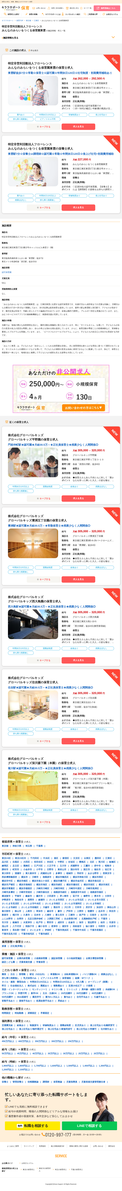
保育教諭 (57, 1082)
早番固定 (45, 1013)
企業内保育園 (23, 958)
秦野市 (86, 896)
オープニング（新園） (99, 982)
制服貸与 (34, 1025)
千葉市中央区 (79, 930)
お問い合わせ (41, 8)
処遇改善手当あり (45, 1001)
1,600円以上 (56, 1066)
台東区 (87, 858)
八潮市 (48, 915)
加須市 (99, 907)
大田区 (26, 862)
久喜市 (26, 915)
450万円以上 (8, 1041)
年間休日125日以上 (39, 982)
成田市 (61, 922)
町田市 (16, 869)
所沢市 (89, 907)
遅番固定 (32, 1013)
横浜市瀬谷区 (72, 884)
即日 (4, 985)
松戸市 (39, 922)
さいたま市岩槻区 (30, 907)
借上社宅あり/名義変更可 (102, 1025)
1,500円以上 (72, 1066)
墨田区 (98, 858)
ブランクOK (8, 993)
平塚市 (18, 896)
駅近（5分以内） (38, 974)
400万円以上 (24, 1041)
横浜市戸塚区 (8, 884)
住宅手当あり (83, 997)
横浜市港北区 (94, 881)
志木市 (101, 911)
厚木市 (97, 896)
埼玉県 (28, 846)
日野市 (50, 869)
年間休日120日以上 (62, 982)
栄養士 (5, 1082)
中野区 (61, 862)
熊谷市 (57, 907)
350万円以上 (41, 1041)
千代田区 (34, 858)
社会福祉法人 (16, 985)
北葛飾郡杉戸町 (89, 919)
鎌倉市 (28, 896)
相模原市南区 (96, 892)
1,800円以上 (24, 1066)
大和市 (108, 896)
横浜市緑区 (56, 884)
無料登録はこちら (108, 8)
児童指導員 (71, 1082)
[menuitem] (12, 15)
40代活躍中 (97, 993)
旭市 (81, 922)
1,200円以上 (8, 1069)
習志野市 (92, 922)
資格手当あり (25, 1001)
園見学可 (36, 997)
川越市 (46, 907)
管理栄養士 (18, 1082)
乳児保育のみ (29, 978)
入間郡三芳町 (53, 919)
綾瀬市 (41, 900)
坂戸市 (82, 915)
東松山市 (111, 907)
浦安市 (65, 926)
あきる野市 (93, 873)
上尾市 (28, 911)
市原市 (112, 922)
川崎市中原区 (75, 888)
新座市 (5, 915)
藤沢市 (39, 896)
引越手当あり (100, 997)
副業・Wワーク (82, 978)
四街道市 (77, 926)
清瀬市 (18, 873)
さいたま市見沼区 (10, 903)
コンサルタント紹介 (70, 14)
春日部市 (6, 911)
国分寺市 (75, 869)
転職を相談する (32, 1126)
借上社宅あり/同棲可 (86, 1029)
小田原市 (51, 896)
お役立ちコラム (110, 14)
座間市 (31, 900)
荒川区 (101, 862)
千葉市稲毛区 (27, 934)
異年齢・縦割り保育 (91, 989)
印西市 (101, 926)
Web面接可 (22, 997)
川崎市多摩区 (8, 892)
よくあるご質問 (13, 1146)
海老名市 (19, 900)
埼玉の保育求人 (61, 1169)
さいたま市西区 (56, 900)
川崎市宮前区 (25, 892)
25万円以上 (83, 1053)
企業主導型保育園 (94, 958)
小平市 (39, 869)
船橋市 (16, 922)
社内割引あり (107, 1029)
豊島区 (82, 862)
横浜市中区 (7, 881)
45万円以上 (22, 1053)
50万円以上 (7, 1053)
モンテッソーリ (39, 989)
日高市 (93, 915)
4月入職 (80, 982)
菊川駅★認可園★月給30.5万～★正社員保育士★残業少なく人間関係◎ (50, 768)
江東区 (108, 858)
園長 (4, 974)
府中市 (97, 866)
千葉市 (104, 919)
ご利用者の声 (91, 14)
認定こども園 (8, 962)
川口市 (67, 907)
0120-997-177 (58, 1134)
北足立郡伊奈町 (35, 919)
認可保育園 (6, 272)
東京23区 (6, 858)
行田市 (78, 907)
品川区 (5, 862)
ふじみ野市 (7, 919)
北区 (92, 862)
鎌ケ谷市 (42, 926)
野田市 (50, 922)
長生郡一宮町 (19, 930)
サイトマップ (29, 1146)
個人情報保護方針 (57, 1146)
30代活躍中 (81, 993)
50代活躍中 (7, 997)
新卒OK (34, 993)
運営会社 (111, 1146)
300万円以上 (57, 1041)
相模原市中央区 (78, 892)
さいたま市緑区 (9, 907)
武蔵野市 (75, 866)
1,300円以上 (105, 1066)
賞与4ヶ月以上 (52, 997)
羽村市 (80, 873)
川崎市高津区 (92, 888)
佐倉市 (71, 922)
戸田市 (69, 911)
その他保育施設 (74, 958)
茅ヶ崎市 (64, 896)
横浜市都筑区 (25, 888)
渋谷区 (50, 862)
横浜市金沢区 (77, 881)
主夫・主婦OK (50, 993)
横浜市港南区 (25, 884)
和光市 (112, 911)
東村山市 (62, 869)
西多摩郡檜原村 (9, 877)
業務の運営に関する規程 (78, 1146)
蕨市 (60, 911)
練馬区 (5, 866)
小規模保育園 (40, 958)
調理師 (46, 1082)
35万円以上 (53, 1053)
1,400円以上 (89, 1066)
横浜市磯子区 (60, 881)
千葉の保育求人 (77, 1169)
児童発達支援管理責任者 (93, 1082)
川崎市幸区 (59, 888)
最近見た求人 (74, 8)
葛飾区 (26, 866)
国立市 (86, 869)
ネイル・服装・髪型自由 (14, 982)
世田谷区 (38, 862)
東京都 (5, 846)
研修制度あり (49, 1025)
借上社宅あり (8, 1029)
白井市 (112, 926)
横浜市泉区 (104, 884)
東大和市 (6, 873)
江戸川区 (38, 866)
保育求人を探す (11, 14)
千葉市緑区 (43, 934)
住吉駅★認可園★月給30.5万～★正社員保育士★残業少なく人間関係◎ (50, 687)
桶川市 (16, 915)
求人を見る (78, 126)
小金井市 (27, 869)
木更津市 (27, 922)
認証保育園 (56, 958)
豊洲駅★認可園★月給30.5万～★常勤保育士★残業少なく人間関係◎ (49, 525)
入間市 (80, 911)
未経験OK (110, 989)
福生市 (97, 869)
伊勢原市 (6, 900)
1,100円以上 (24, 1069)
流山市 (5, 926)
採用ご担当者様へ (57, 8)
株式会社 (32, 985)
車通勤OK (55, 974)
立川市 (63, 866)
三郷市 (71, 915)
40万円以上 (38, 1053)
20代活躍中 (66, 993)
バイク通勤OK (90, 974)
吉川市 (104, 915)
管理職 (22, 974)
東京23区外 (20, 858)
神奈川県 (17, 846)
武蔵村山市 (46, 873)
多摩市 (59, 873)
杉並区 (71, 862)
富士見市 (59, 915)
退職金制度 (65, 1025)
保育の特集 (31, 14)
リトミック (72, 989)
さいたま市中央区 (32, 903)
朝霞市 (91, 911)
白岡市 (20, 919)
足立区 (16, 866)
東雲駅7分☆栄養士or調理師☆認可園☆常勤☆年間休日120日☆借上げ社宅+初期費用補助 (61, 153)
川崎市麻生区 (42, 892)
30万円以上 (68, 1053)
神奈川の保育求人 (45, 1169)
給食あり (21, 1025)
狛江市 (108, 869)
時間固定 (6, 1013)
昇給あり (62, 1001)
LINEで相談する (89, 1126)
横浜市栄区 (89, 884)
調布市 (5, 869)
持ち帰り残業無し (10, 978)
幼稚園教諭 (33, 1082)
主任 (12, 974)
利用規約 (42, 1146)
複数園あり (58, 985)
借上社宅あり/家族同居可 (60, 1029)
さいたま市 (35, 930)
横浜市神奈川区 (80, 877)
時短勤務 (19, 1013)
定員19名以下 (75, 985)
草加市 (39, 911)
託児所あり (80, 1025)
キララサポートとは (51, 14)
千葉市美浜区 (62, 930)
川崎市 (35, 877)
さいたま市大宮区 (96, 900)
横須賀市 (6, 896)
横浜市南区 (22, 881)
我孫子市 (29, 926)
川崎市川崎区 (42, 888)
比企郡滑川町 (70, 919)
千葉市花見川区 (9, 934)
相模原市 (47, 877)
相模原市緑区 (60, 892)
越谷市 (50, 911)
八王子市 (51, 866)
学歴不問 (22, 993)
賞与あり (68, 997)
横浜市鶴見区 (62, 877)
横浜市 (24, 877)
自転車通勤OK (71, 974)
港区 (56, 858)
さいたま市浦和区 (73, 903)
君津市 (54, 926)
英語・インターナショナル (15, 989)
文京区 (76, 858)
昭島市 (108, 866)
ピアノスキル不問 (49, 978)
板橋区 (112, 862)
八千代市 (17, 926)
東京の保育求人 (29, 1169)
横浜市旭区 (41, 884)
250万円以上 (74, 1041)
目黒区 (16, 862)
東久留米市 (30, 873)
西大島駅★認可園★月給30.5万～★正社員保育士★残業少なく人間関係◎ (52, 606)
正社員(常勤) (16, 946)
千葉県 (39, 846)
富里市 (5, 930)
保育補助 (66, 978)
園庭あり (45, 985)
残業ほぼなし (107, 974)
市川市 (5, 922)
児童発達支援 (25, 962)
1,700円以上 (40, 1066)
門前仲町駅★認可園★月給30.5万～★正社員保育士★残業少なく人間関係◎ (53, 444)
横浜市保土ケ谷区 (40, 881)
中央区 (46, 858)
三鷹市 (86, 866)
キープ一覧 (88, 8)
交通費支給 (7, 1025)
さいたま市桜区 (52, 903)
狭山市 (18, 911)
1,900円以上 (8, 1066)
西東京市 (107, 873)
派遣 (4, 946)
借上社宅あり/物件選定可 (31, 1029)
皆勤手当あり (8, 1001)
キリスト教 (56, 989)
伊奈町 (48, 930)
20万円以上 (99, 1053)
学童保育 (40, 962)
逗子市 (76, 896)
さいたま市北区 (76, 900)
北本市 (37, 915)
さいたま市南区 (93, 903)
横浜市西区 (97, 877)
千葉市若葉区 (96, 930)
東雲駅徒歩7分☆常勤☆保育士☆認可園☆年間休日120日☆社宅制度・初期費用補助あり (60, 72)
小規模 (89, 985)
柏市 (103, 922)
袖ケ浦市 (90, 926)
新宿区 (65, 858)
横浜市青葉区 (8, 888)
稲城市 (69, 873)
